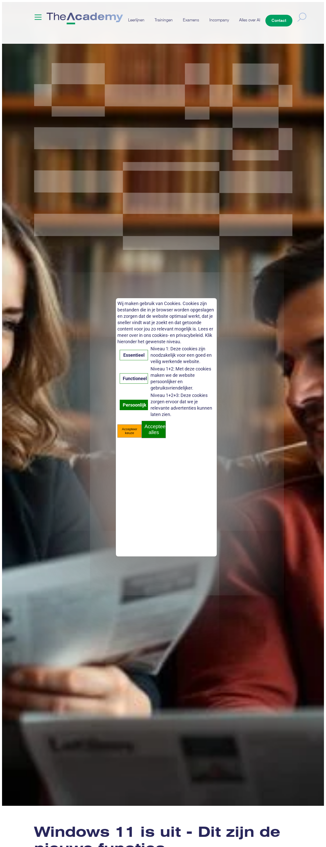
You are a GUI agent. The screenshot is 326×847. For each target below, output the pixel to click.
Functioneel (135, 378)
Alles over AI (249, 20)
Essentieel (134, 355)
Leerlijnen (136, 20)
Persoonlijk (134, 405)
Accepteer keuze (129, 431)
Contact (278, 20)
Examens (191, 20)
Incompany (219, 20)
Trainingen (164, 20)
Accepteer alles (155, 429)
